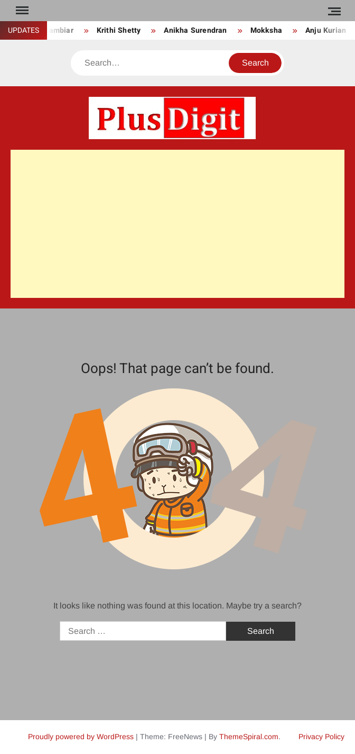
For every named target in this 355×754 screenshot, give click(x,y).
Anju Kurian (325, 30)
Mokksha (266, 30)
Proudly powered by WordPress (81, 736)
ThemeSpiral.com (248, 736)
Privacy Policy (321, 736)
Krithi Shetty (119, 30)
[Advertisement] (177, 224)
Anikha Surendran (195, 30)
